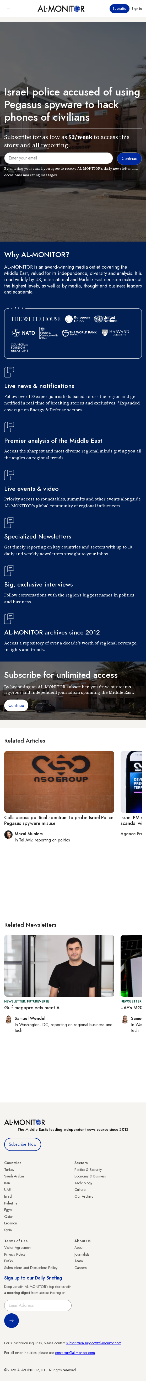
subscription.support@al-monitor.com (93, 1343)
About (78, 1247)
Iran (7, 1183)
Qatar (8, 1216)
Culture (79, 1189)
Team (78, 1260)
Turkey (9, 1169)
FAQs (8, 1260)
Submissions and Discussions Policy (30, 1267)
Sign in (137, 8)
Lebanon (10, 1223)
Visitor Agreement (17, 1247)
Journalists (81, 1254)
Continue (16, 705)
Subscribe (119, 8)
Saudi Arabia (14, 1176)
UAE (7, 1189)
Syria (8, 1230)
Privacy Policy (14, 1254)
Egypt (8, 1209)
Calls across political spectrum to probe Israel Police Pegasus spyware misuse (58, 820)
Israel (8, 1196)
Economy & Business (90, 1176)
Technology (83, 1183)
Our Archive (83, 1196)
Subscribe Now (22, 1144)
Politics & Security (88, 1169)
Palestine (10, 1203)
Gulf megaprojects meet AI (32, 1007)
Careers (80, 1267)
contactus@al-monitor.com (75, 1352)
